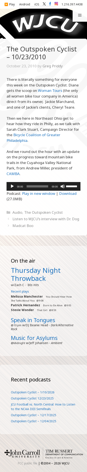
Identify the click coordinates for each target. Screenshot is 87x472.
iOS (36, 4)
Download (68, 193)
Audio (17, 212)
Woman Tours (50, 90)
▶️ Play (9, 4)
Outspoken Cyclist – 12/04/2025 (33, 421)
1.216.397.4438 (72, 4)
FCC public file (27, 463)
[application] (43, 186)
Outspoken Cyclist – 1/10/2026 (33, 392)
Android (24, 4)
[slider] (37, 186)
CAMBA (13, 173)
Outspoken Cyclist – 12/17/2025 (33, 415)
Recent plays (20, 291)
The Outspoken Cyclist (43, 212)
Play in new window (38, 193)
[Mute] (62, 186)
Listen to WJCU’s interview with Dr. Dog (45, 218)
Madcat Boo (22, 225)
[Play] (12, 186)
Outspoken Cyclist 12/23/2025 (32, 398)
